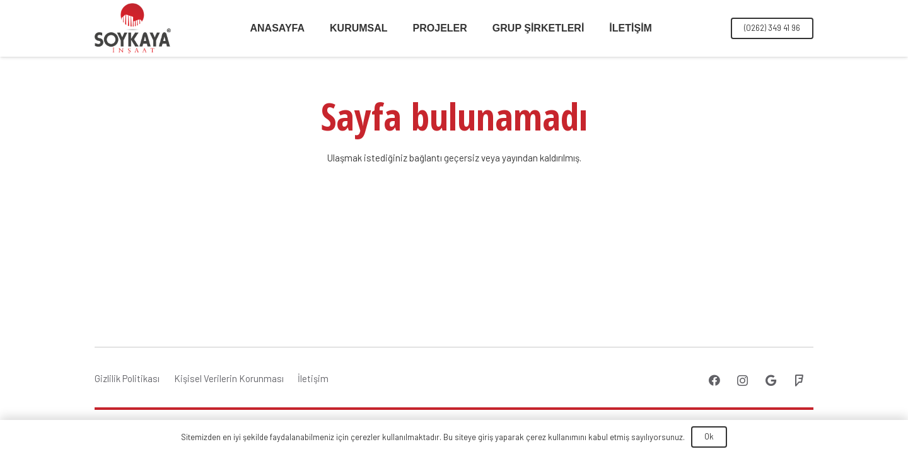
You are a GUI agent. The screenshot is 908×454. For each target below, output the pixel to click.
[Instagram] (742, 380)
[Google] (771, 380)
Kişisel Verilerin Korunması (229, 378)
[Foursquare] (799, 380)
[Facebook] (714, 380)
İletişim (313, 378)
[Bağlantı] (133, 28)
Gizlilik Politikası (127, 378)
